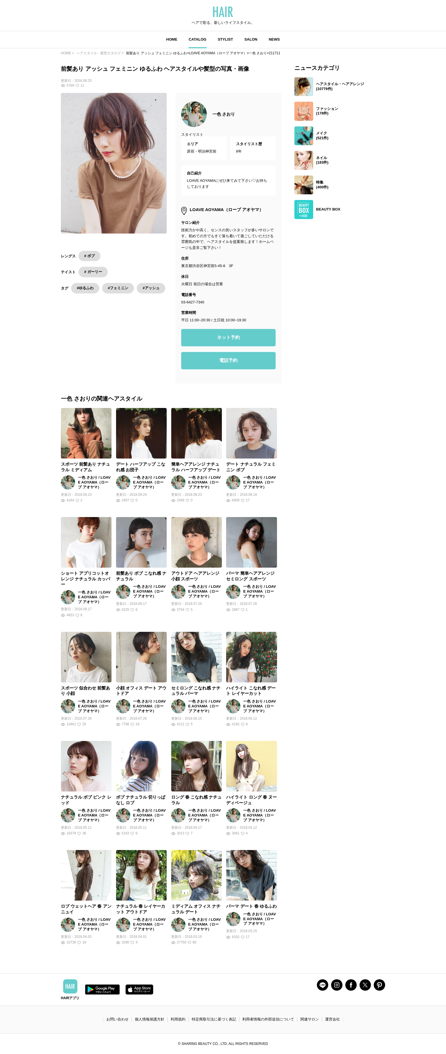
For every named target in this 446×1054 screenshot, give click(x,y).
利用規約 (178, 1019)
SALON (250, 39)
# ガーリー (93, 272)
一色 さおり (223, 114)
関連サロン (309, 1019)
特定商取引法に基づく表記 (214, 1019)
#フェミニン (118, 288)
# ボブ (89, 256)
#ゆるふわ (85, 288)
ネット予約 (228, 337)
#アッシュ (151, 288)
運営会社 (332, 1019)
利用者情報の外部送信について (268, 1019)
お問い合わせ (117, 1019)
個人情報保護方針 (149, 1019)
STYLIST (225, 39)
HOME (171, 39)
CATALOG (197, 39)
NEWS (274, 39)
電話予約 (228, 360)
